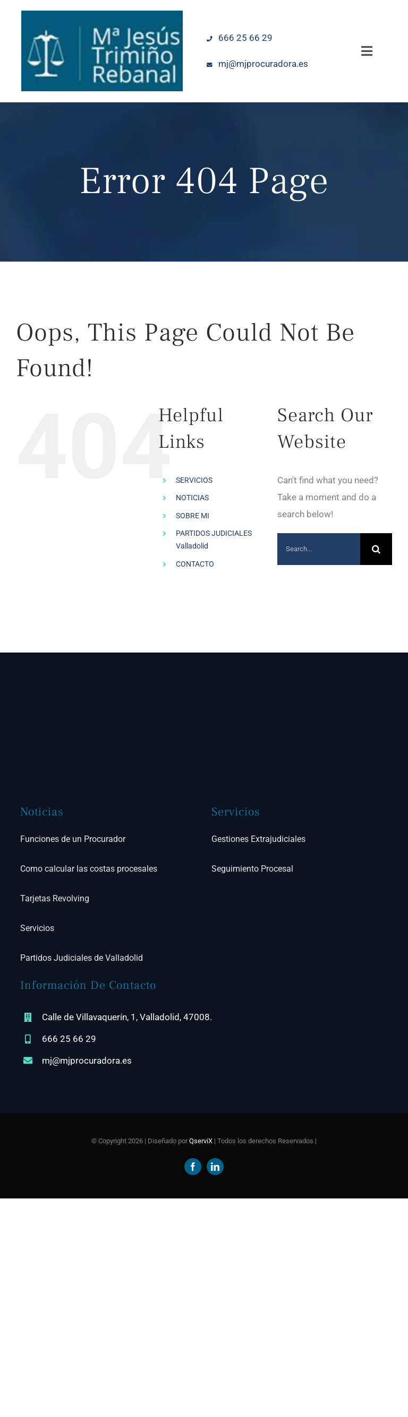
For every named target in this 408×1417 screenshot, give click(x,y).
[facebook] (192, 1166)
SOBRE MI (192, 515)
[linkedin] (215, 1166)
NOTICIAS (192, 497)
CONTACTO (195, 564)
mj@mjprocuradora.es (256, 63)
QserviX (200, 1141)
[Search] (376, 549)
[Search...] (318, 549)
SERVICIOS (194, 480)
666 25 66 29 (238, 37)
